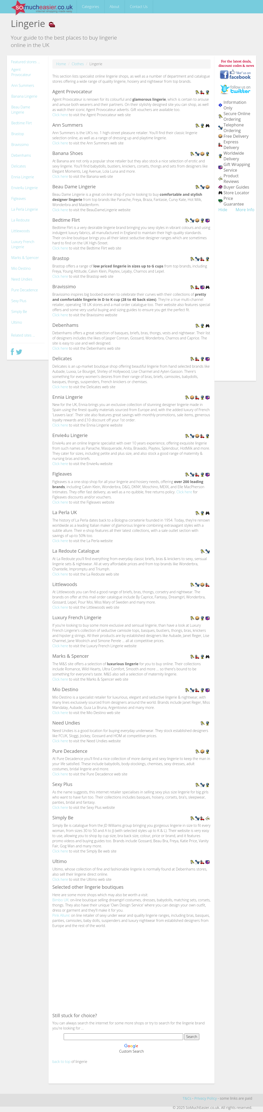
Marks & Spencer (25, 257)
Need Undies (21, 279)
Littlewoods (20, 230)
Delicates (18, 166)
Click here (60, 114)
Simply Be (19, 311)
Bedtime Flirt (21, 123)
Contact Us (139, 6)
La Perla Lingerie (24, 209)
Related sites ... (23, 335)
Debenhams (21, 155)
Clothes (78, 63)
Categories (90, 6)
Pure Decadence (24, 290)
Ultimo (16, 322)
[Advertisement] (131, 969)
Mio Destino (21, 268)
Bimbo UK (60, 899)
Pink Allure (60, 915)
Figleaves (18, 198)
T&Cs (187, 1098)
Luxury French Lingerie (22, 244)
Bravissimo (20, 144)
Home (61, 63)
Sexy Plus (18, 300)
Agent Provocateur (21, 72)
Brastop (17, 133)
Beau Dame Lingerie (20, 110)
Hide (222, 209)
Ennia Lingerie (22, 176)
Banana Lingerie (24, 96)
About (114, 6)
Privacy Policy (205, 1098)
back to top (61, 1061)
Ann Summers (22, 85)
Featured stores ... (25, 61)
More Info (245, 209)
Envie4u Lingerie (24, 187)
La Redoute (20, 220)
